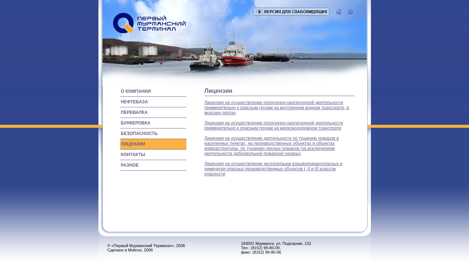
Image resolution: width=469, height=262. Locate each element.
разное (130, 165)
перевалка (134, 112)
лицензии (133, 144)
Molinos (135, 250)
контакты (133, 154)
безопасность (139, 133)
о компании (136, 91)
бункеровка (136, 123)
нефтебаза (134, 101)
